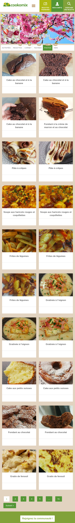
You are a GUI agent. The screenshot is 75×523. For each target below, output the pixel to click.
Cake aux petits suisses (19, 388)
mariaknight (37, 35)
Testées (38, 47)
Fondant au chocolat (19, 432)
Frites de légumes (19, 256)
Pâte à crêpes (19, 168)
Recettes (17, 47)
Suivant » (10, 505)
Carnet (28, 47)
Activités (6, 48)
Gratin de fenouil (19, 476)
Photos (47, 47)
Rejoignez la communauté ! (37, 518)
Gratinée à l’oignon (56, 300)
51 (59, 499)
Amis (56, 47)
